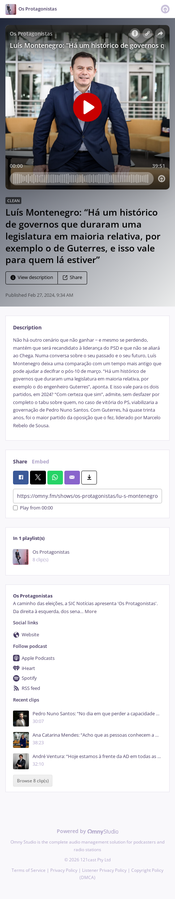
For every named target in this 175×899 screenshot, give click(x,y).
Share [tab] (20, 461)
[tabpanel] (87, 382)
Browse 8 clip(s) (33, 781)
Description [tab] (27, 327)
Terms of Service (29, 870)
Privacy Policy (63, 870)
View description (31, 278)
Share (72, 278)
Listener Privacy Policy (104, 870)
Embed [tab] (40, 461)
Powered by (88, 831)
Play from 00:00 (33, 507)
